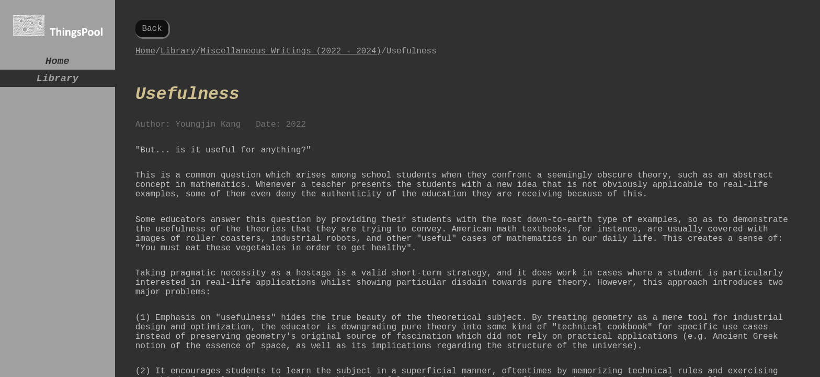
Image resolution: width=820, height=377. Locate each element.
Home (57, 63)
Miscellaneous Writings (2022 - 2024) (291, 55)
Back (152, 30)
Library (57, 82)
